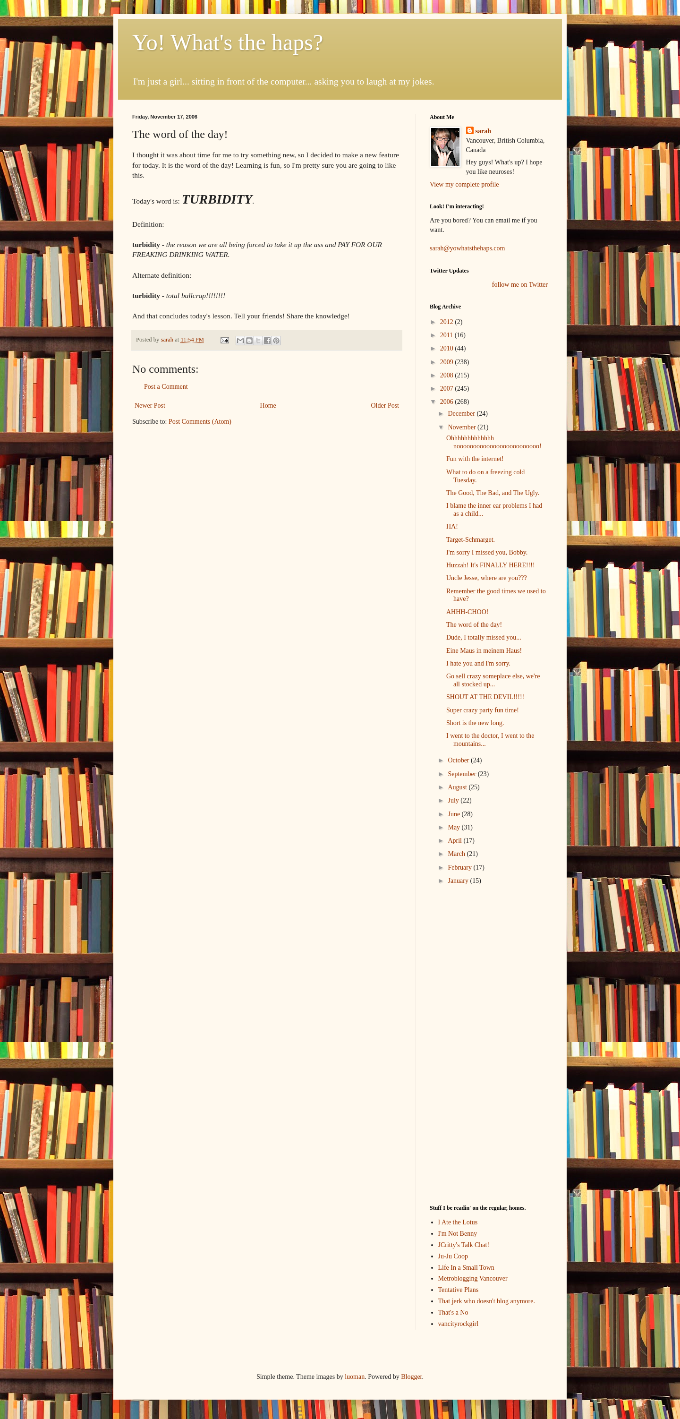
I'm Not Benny (457, 1233)
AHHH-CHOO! (467, 611)
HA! (452, 526)
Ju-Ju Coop (453, 1256)
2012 (447, 321)
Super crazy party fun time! (482, 710)
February (460, 867)
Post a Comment (166, 386)
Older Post (385, 405)
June (454, 814)
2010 (447, 348)
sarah (168, 339)
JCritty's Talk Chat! (464, 1244)
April (455, 840)
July (454, 800)
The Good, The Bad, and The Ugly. (492, 492)
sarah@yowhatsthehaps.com (467, 248)
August (458, 787)
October (459, 760)
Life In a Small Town (466, 1267)
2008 (447, 375)
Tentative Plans (458, 1289)
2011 (447, 335)
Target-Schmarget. (470, 539)
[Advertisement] (458, 1046)
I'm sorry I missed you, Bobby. (486, 552)
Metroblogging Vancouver (473, 1278)
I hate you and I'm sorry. (478, 663)
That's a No (453, 1312)
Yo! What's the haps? (227, 42)
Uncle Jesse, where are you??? (486, 577)
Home (268, 405)
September (462, 774)
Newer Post (150, 405)
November (462, 427)
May (454, 827)
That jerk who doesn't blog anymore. (486, 1301)
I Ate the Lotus (458, 1222)
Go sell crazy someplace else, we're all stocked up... (493, 680)
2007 (447, 388)
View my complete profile (464, 184)
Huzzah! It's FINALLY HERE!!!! (490, 565)
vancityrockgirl (458, 1323)
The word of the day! (474, 624)
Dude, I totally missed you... (483, 637)
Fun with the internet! (475, 458)
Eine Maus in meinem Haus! (484, 650)
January (459, 880)
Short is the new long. (475, 723)
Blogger (411, 1376)
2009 (447, 362)
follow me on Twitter (520, 284)
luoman (355, 1376)
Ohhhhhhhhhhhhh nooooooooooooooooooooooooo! (494, 442)
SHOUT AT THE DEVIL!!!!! (485, 697)
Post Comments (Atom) (200, 421)
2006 (447, 401)
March (457, 853)
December (462, 413)
